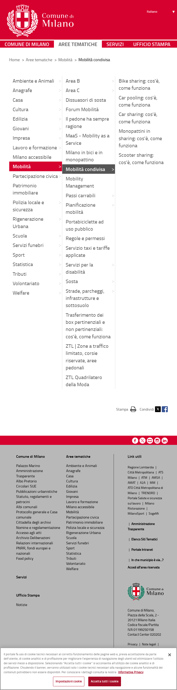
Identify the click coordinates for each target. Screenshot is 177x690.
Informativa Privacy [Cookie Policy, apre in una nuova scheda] (130, 672)
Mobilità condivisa (85, 169)
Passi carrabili (80, 195)
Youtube (150, 441)
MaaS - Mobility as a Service (87, 139)
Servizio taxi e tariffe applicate (88, 251)
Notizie (21, 604)
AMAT (132, 482)
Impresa (21, 137)
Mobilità (65, 59)
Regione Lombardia (141, 467)
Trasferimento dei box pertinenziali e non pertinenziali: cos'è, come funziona (88, 325)
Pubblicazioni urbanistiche (36, 491)
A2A (143, 482)
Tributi (20, 273)
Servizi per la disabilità (79, 268)
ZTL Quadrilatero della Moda (84, 381)
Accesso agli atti (28, 532)
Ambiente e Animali (33, 80)
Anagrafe (22, 90)
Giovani (21, 128)
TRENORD (148, 492)
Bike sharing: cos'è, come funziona (139, 84)
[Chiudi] (170, 655)
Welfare (21, 292)
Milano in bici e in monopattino (84, 156)
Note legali (149, 644)
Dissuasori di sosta (86, 99)
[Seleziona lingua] (161, 21)
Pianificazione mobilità (80, 208)
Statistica (23, 264)
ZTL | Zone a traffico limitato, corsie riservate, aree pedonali (87, 356)
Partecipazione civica (35, 176)
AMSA (156, 477)
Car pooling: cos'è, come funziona (138, 101)
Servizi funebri (28, 245)
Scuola (20, 235)
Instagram (157, 441)
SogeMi (154, 513)
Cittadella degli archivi (33, 522)
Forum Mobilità (82, 109)
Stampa (126, 409)
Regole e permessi (85, 238)
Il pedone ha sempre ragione (87, 122)
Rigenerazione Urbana (28, 222)
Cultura (20, 109)
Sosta (72, 281)
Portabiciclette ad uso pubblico (85, 225)
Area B (73, 80)
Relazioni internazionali (34, 542)
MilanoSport (136, 513)
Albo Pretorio (26, 481)
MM (153, 482)
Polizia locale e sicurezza (28, 206)
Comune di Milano (27, 47)
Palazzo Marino (28, 465)
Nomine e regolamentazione (38, 527)
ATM (144, 477)
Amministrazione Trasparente (29, 473)
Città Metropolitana (141, 472)
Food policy (24, 558)
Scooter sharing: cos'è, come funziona (141, 158)
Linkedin (165, 441)
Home (14, 59)
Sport (19, 254)
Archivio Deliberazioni (33, 537)
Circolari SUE (26, 486)
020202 (155, 634)
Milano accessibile (32, 156)
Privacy (133, 644)
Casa (18, 99)
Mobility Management (80, 182)
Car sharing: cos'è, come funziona (138, 117)
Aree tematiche (78, 47)
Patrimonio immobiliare (25, 189)
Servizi (115, 47)
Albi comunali (26, 506)
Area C (73, 90)
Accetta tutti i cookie (104, 682)
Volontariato (26, 283)
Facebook (165, 409)
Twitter (158, 409)
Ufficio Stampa (151, 47)
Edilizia (20, 118)
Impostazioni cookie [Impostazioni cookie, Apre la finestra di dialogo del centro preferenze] (69, 682)
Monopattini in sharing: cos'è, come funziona (140, 138)
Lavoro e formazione (35, 147)
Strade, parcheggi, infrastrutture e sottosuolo (85, 298)
